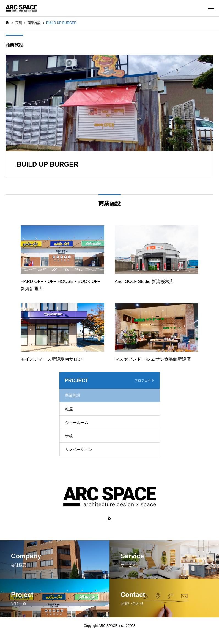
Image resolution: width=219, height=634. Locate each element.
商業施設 (14, 45)
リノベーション (78, 449)
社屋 (69, 409)
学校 (69, 436)
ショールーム (76, 422)
